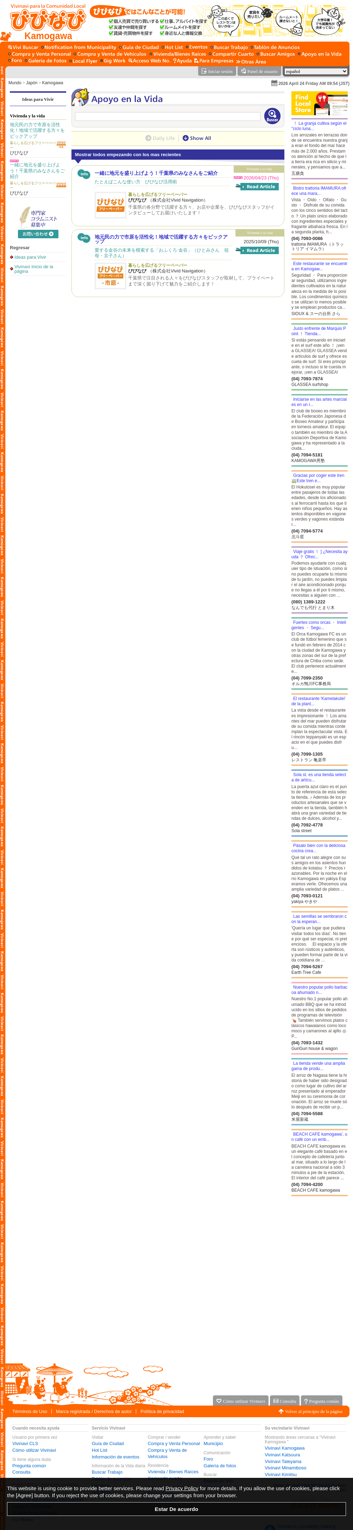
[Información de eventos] (197, 47)
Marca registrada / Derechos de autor (94, 1411)
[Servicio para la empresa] (213, 61)
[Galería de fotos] (46, 61)
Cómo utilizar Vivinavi (34, 1450)
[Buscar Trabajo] (229, 47)
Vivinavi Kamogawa (284, 1448)
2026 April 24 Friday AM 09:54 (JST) (313, 83)
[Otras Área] (251, 61)
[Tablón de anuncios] (275, 47)
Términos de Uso (29, 1411)
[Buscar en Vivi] (23, 47)
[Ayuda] (182, 61)
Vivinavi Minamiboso (285, 1467)
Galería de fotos (220, 1465)
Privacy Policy (181, 1488)
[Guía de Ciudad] (139, 47)
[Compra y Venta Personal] (39, 54)
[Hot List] (172, 47)
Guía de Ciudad (108, 1443)
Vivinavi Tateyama (283, 1461)
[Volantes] (83, 61)
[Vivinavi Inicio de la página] (45, 21)
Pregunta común (29, 1465)
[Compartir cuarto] (231, 54)
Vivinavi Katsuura (282, 1454)
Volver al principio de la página (313, 1411)
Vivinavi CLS (25, 1443)
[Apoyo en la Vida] (319, 54)
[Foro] (15, 61)
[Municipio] (78, 47)
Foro (208, 1459)
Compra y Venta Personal (174, 1443)
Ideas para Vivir (38, 99)
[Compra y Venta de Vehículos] (110, 54)
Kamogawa (52, 82)
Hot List (99, 1450)
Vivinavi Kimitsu (281, 1474)
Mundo (14, 82)
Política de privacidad (162, 1411)
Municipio (213, 1443)
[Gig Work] (113, 61)
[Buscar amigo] (276, 54)
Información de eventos (115, 1457)
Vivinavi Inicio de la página (33, 269)
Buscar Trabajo (107, 1472)
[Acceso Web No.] (149, 61)
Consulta (21, 1472)
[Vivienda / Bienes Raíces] (178, 54)
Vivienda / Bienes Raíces (173, 1471)
